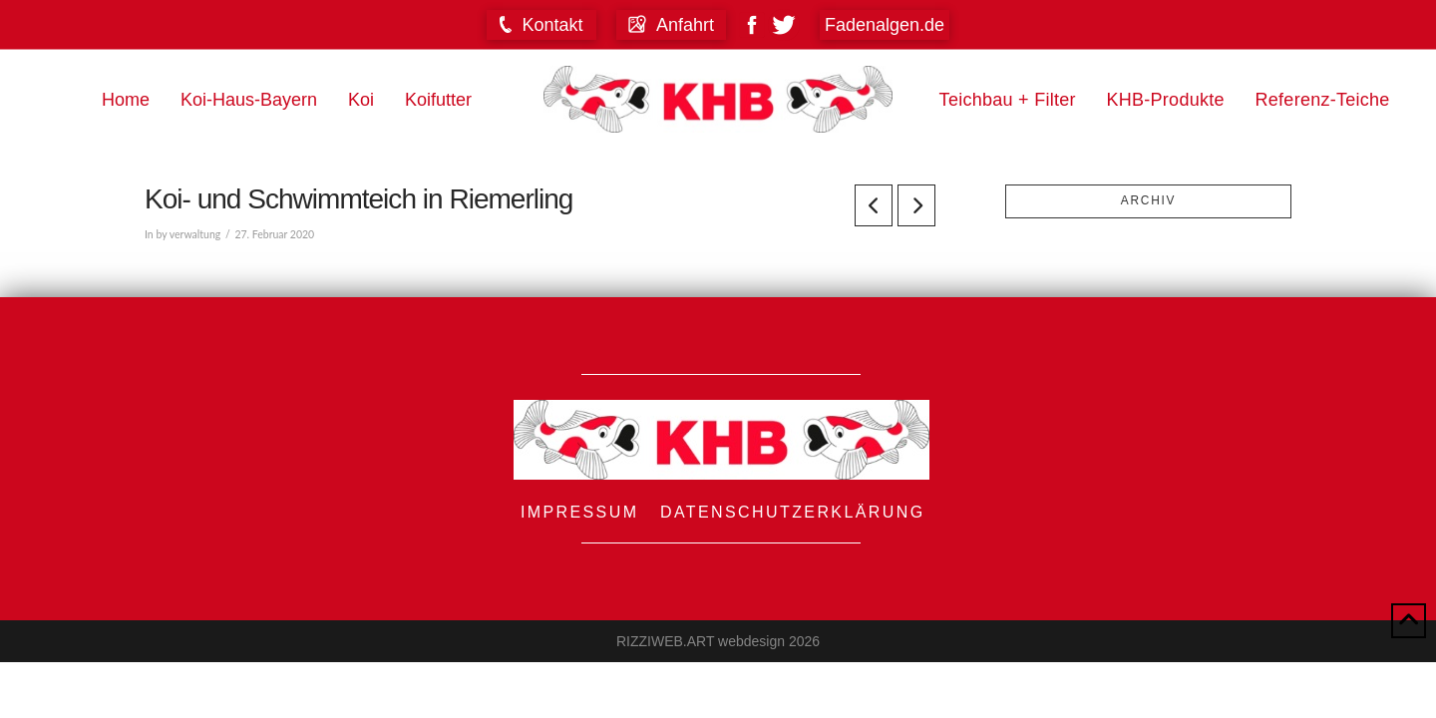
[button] (541, 25)
